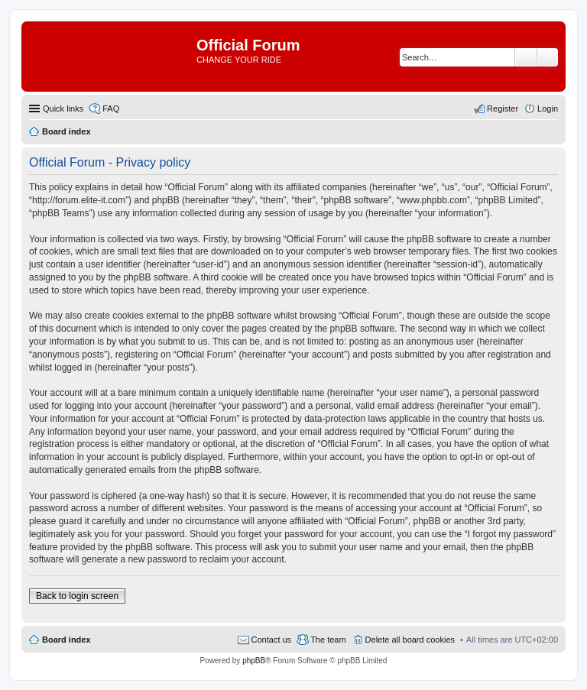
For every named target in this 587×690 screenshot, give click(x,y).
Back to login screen (77, 596)
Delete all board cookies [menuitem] (410, 639)
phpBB (253, 660)
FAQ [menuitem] (110, 108)
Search (525, 57)
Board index (66, 639)
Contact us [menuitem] (271, 639)
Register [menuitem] (502, 108)
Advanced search (547, 57)
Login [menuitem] (547, 108)
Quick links (63, 108)
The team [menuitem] (327, 639)
